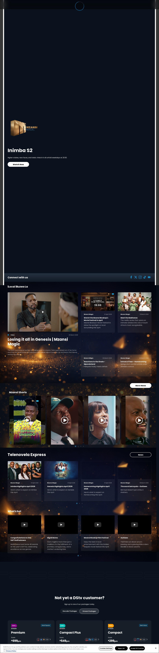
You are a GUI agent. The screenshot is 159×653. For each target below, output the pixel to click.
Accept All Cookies (137, 648)
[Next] (147, 420)
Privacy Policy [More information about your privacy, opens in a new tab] (11, 651)
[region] (79, 648)
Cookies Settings (106, 648)
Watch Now (18, 164)
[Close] (155, 648)
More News (140, 385)
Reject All (121, 648)
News (140, 455)
